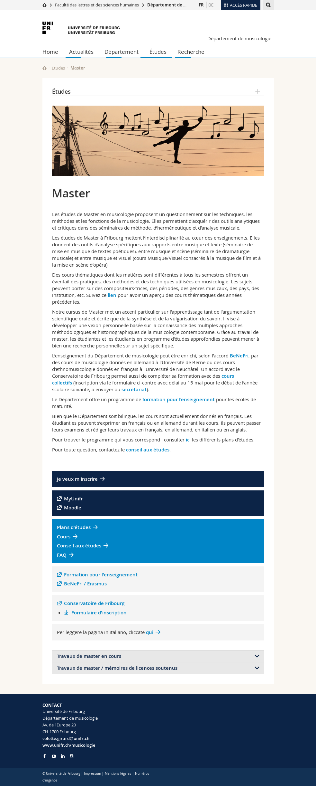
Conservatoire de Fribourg (94, 603)
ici (189, 439)
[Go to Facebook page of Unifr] (44, 756)
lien (112, 295)
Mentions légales (118, 774)
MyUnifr (73, 498)
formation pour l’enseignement (179, 399)
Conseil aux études (79, 545)
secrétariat (134, 389)
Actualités (81, 51)
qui (149, 632)
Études (158, 51)
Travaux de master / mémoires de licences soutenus (117, 668)
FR (201, 5)
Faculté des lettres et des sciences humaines (97, 5)
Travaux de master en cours (89, 656)
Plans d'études (74, 527)
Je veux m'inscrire (77, 479)
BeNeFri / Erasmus (85, 583)
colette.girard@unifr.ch (65, 738)
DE (210, 5)
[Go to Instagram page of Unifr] (71, 756)
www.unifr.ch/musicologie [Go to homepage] (68, 745)
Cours (63, 536)
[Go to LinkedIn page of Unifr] (63, 756)
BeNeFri (239, 355)
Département (121, 51)
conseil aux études (147, 449)
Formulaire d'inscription (99, 612)
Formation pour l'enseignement (101, 574)
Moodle (72, 507)
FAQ (62, 555)
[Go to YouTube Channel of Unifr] (54, 756)
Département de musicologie (177, 5)
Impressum (92, 774)
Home (50, 51)
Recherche (190, 51)
